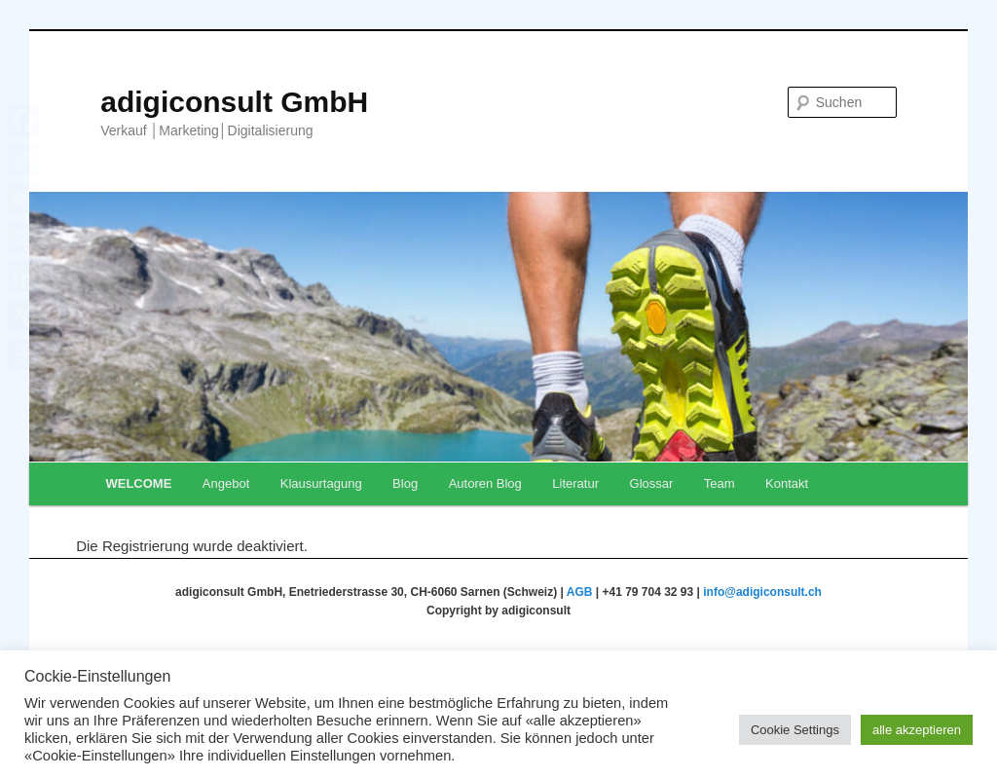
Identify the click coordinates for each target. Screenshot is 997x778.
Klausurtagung (321, 483)
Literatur (575, 483)
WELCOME (138, 483)
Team (719, 483)
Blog (405, 483)
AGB (580, 592)
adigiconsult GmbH (234, 102)
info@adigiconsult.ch (762, 592)
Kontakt (786, 483)
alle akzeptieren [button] (916, 729)
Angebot (226, 483)
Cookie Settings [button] (795, 729)
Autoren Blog (485, 483)
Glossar (652, 483)
